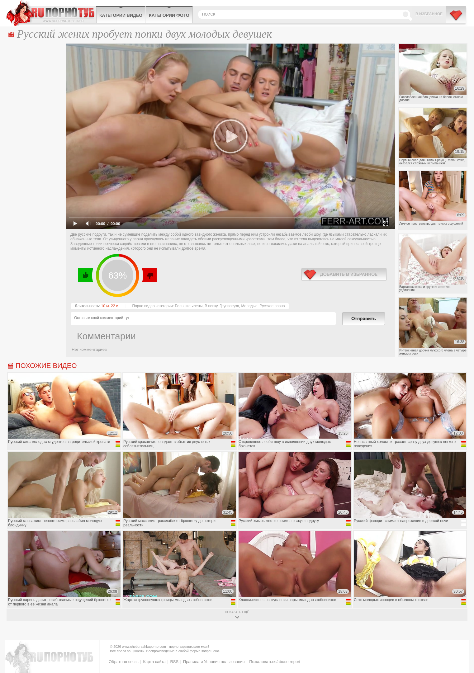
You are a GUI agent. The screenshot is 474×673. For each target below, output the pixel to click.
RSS (174, 661)
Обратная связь (124, 661)
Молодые (249, 306)
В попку (211, 306)
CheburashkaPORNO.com (51, 13)
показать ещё (237, 612)
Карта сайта (154, 661)
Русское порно (272, 306)
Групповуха (229, 306)
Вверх (462, 631)
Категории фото (169, 15)
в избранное (343, 274)
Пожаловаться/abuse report (274, 661)
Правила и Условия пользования (214, 661)
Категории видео (120, 15)
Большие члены (188, 306)
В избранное (429, 14)
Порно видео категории (152, 306)
